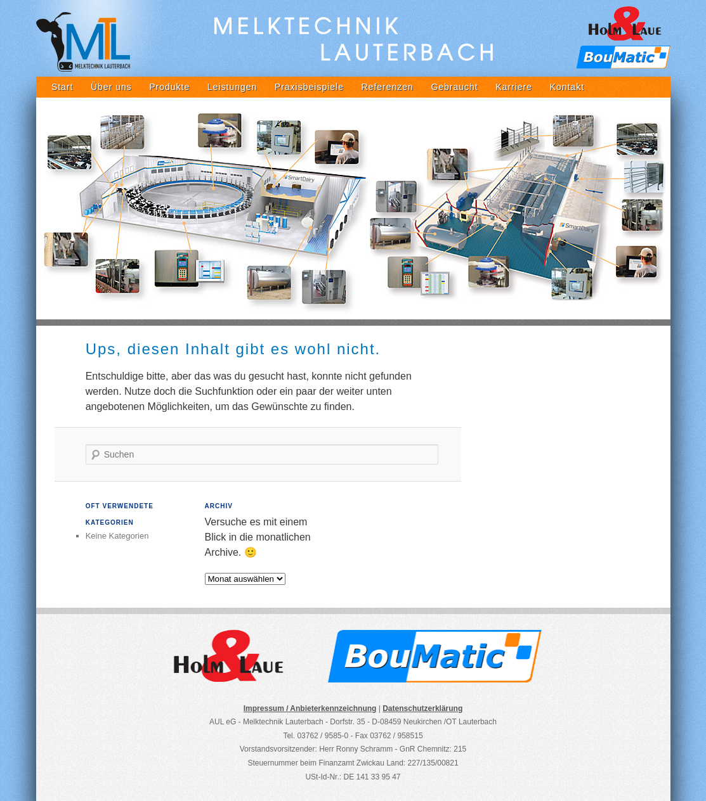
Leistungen (232, 87)
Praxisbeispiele (309, 87)
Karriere (513, 87)
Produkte (169, 87)
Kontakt (567, 87)
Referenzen (388, 87)
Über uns (111, 87)
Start (62, 87)
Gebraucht (454, 87)
